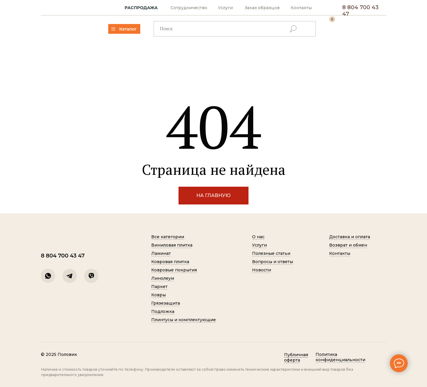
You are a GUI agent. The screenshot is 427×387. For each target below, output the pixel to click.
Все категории (167, 236)
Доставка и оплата (349, 236)
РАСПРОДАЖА (141, 7)
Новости (261, 270)
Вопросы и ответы (272, 261)
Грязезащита (165, 303)
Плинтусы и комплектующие (183, 319)
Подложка (162, 311)
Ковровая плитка (170, 261)
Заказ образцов (262, 7)
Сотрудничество (189, 7)
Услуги (225, 7)
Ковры (158, 295)
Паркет (159, 286)
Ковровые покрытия (174, 270)
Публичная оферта (296, 357)
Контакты (301, 7)
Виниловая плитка (171, 245)
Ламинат (161, 253)
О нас (258, 236)
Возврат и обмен (348, 245)
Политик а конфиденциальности (340, 357)
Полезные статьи (271, 253)
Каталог (128, 29)
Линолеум (162, 278)
